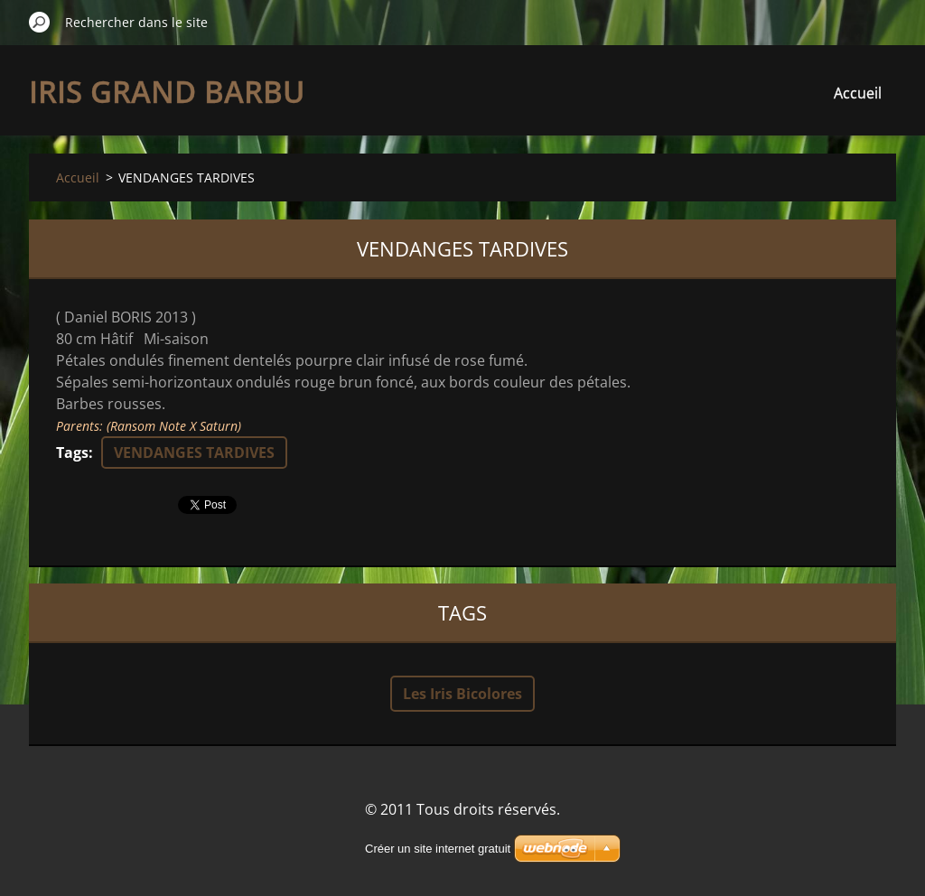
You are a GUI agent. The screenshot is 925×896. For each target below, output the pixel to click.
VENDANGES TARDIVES (194, 452)
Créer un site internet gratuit (437, 848)
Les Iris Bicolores (462, 694)
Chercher (40, 21)
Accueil (858, 93)
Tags (72, 452)
